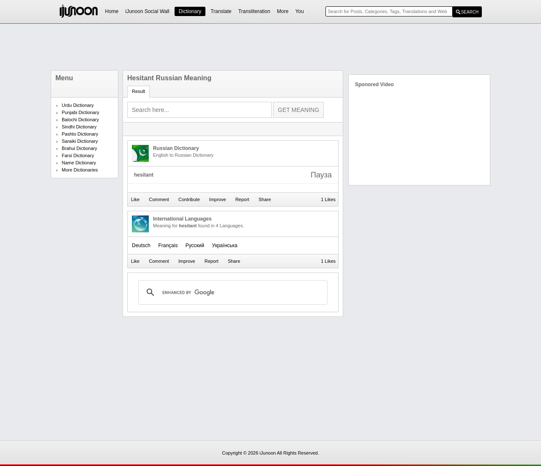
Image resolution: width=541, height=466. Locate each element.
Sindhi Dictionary (79, 126)
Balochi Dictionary (80, 119)
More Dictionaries (80, 169)
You (299, 11)
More (282, 11)
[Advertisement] (270, 47)
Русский (195, 245)
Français (168, 245)
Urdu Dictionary (78, 105)
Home (112, 11)
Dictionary (190, 11)
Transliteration (254, 11)
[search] (231, 292)
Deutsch (141, 245)
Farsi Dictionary (78, 155)
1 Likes (328, 199)
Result (138, 91)
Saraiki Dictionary (80, 141)
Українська (225, 245)
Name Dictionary (79, 162)
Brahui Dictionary (79, 148)
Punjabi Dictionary (80, 112)
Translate (221, 11)
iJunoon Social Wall (147, 11)
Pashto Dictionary (80, 133)
